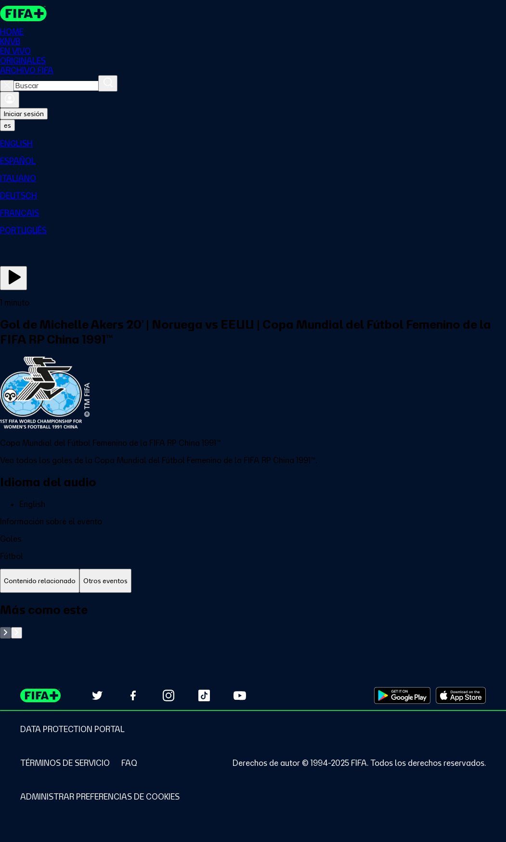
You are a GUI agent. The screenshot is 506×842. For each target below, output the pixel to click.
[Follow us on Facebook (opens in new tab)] (132, 695)
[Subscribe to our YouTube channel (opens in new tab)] (239, 695)
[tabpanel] (253, 620)
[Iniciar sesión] (9, 100)
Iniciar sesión (24, 113)
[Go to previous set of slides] (5, 633)
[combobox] (56, 86)
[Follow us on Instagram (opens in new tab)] (168, 695)
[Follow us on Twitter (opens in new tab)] (97, 695)
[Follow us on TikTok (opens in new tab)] (204, 695)
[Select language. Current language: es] (7, 125)
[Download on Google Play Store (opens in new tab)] (402, 695)
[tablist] (253, 581)
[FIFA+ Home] (23, 13)
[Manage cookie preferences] (100, 796)
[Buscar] (107, 83)
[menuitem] (253, 143)
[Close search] (7, 86)
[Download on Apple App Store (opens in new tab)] (461, 695)
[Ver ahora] (13, 278)
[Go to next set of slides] (16, 633)
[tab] (39, 581)
